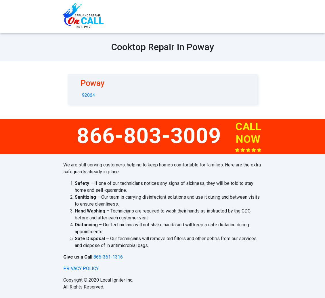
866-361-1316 (108, 257)
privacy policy (81, 268)
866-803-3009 (149, 135)
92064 (88, 95)
